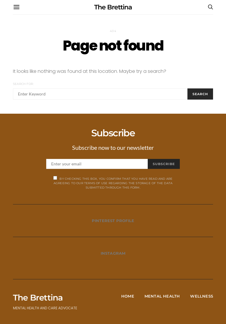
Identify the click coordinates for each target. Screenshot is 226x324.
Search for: (23, 84)
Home (127, 296)
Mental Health (162, 296)
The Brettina (113, 7)
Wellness (201, 296)
